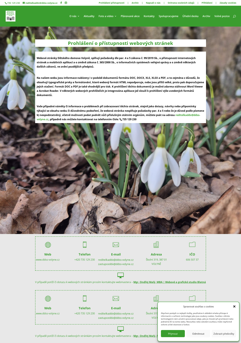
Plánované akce (130, 16)
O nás (72, 16)
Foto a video (106, 16)
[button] (234, 306)
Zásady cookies (228, 3)
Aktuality (89, 16)
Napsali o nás (153, 3)
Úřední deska (190, 16)
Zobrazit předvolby (223, 333)
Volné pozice (222, 16)
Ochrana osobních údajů (181, 3)
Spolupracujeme (168, 16)
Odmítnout (198, 333)
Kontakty (149, 16)
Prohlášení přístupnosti (111, 3)
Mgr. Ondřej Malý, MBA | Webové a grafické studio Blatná (169, 282)
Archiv (135, 3)
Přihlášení (207, 3)
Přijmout (173, 333)
